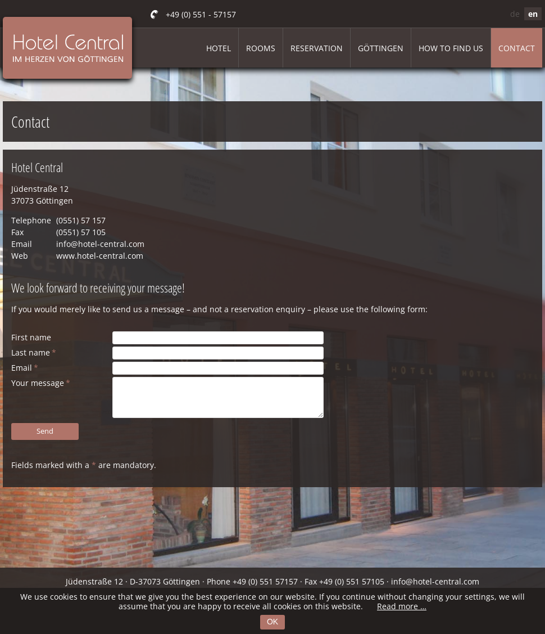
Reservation (316, 48)
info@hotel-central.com (100, 244)
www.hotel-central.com (99, 255)
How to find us (451, 48)
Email (24, 367)
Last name (33, 352)
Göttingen (380, 48)
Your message (40, 382)
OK (272, 621)
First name (31, 337)
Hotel (218, 48)
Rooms (260, 48)
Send (45, 431)
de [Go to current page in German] (515, 13)
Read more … (401, 606)
